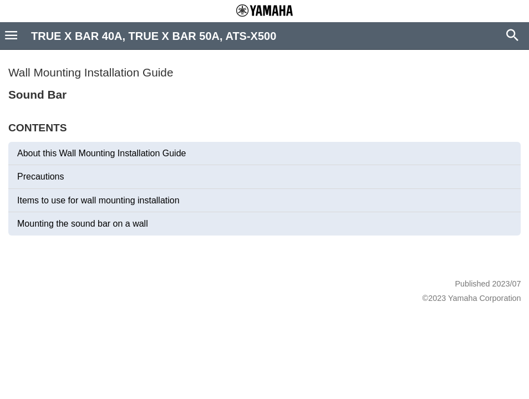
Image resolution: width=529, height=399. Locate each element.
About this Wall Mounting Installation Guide (101, 153)
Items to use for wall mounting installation (98, 200)
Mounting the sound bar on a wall (82, 223)
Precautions (40, 176)
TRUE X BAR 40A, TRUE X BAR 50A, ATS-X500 (153, 36)
